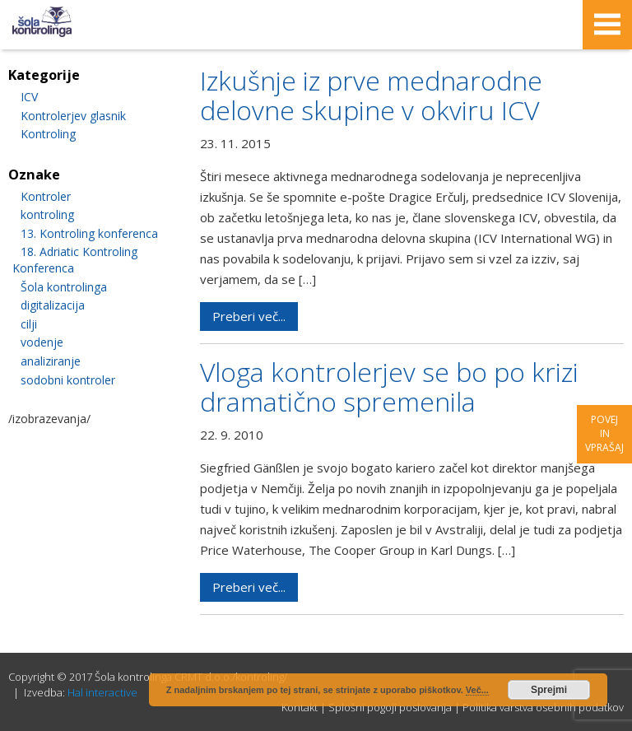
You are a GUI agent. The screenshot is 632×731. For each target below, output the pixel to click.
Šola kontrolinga (64, 287)
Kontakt (299, 707)
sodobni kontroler (68, 380)
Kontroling (48, 134)
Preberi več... (249, 316)
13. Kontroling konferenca (89, 233)
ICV (29, 97)
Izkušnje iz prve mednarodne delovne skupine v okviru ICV (371, 95)
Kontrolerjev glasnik (73, 115)
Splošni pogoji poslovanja (390, 707)
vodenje (42, 342)
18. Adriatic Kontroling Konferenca (74, 260)
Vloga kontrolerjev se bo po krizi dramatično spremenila (389, 386)
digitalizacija (53, 305)
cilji (29, 324)
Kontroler (46, 196)
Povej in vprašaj (604, 433)
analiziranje (51, 361)
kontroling (47, 214)
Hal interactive (102, 692)
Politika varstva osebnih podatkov (543, 707)
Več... (477, 690)
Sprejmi (549, 690)
